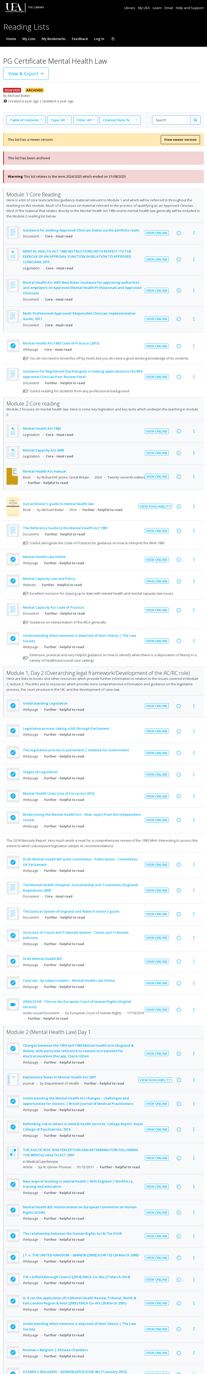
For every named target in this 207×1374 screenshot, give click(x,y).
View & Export (24, 73)
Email (169, 7)
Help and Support (190, 7)
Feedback (80, 38)
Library (130, 7)
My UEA (144, 7)
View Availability (155, 506)
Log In (99, 38)
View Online (156, 232)
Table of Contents (25, 120)
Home (11, 38)
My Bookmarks (54, 38)
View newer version (180, 139)
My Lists (28, 38)
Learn (158, 7)
